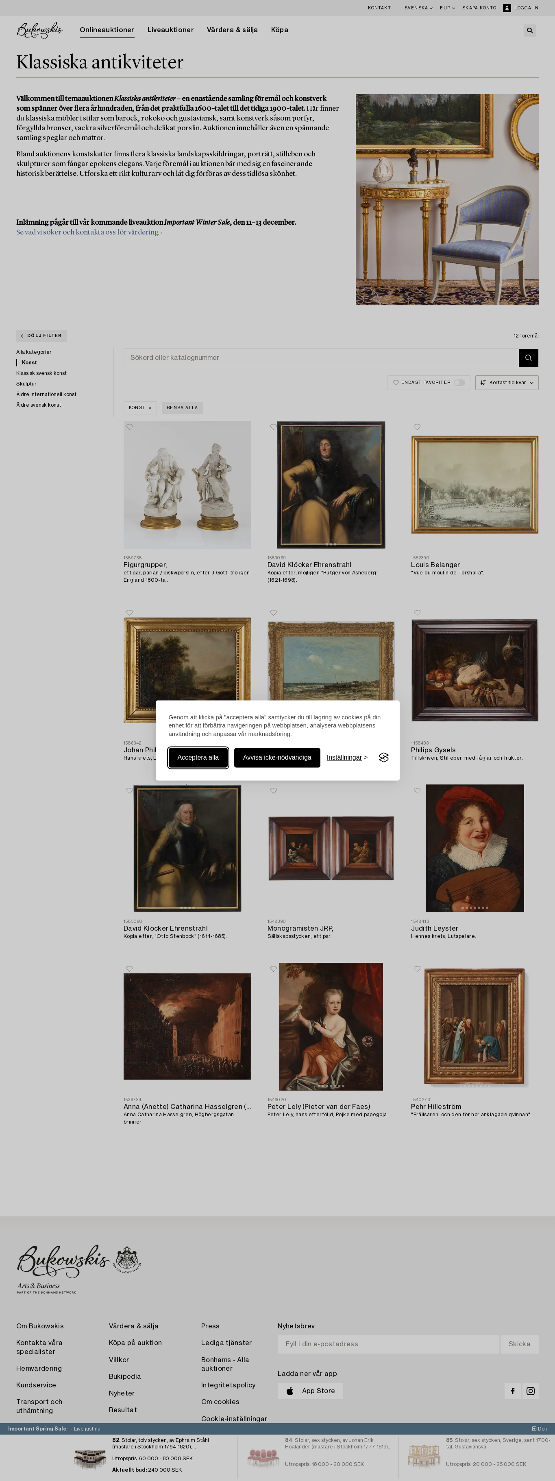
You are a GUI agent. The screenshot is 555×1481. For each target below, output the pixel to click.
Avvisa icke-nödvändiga (277, 757)
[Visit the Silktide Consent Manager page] (384, 757)
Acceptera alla (198, 757)
